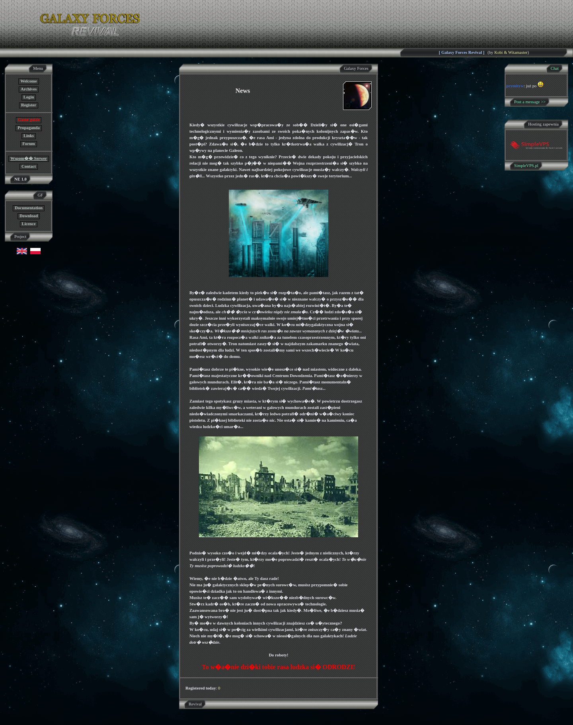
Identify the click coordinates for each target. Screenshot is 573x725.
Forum (28, 143)
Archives (29, 89)
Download (28, 216)
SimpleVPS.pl (526, 165)
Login (28, 97)
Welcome (28, 81)
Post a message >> (530, 102)
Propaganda (28, 128)
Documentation (29, 208)
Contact (28, 166)
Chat (555, 68)
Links (28, 136)
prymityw (515, 86)
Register (28, 105)
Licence (29, 224)
